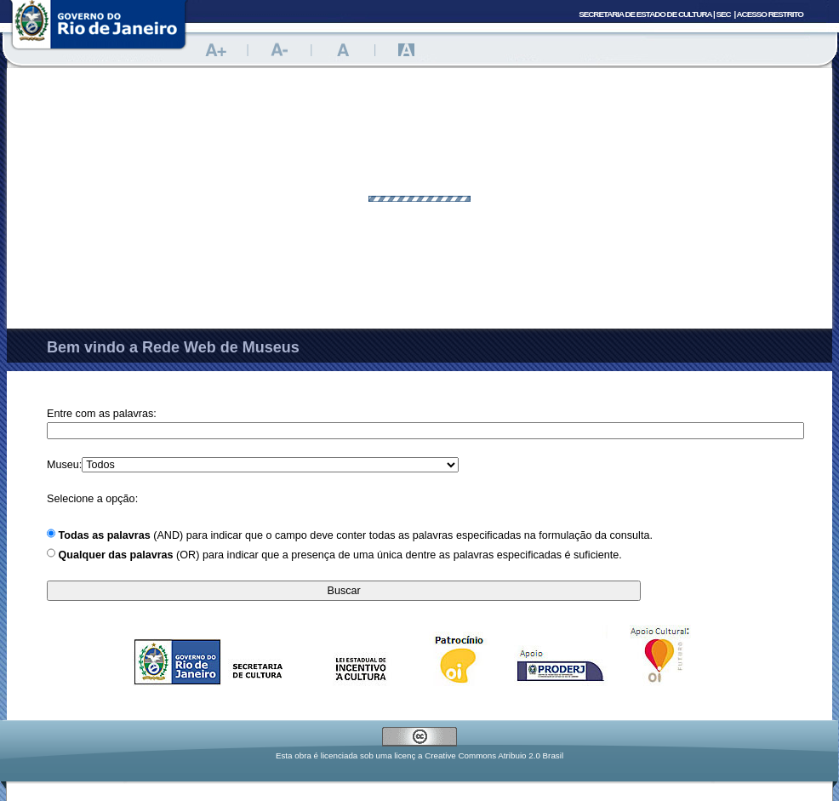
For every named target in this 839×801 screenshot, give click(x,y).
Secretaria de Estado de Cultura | (654, 14)
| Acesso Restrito (768, 14)
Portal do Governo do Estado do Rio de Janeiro (98, 30)
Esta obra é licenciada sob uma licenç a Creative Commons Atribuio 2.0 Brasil (419, 755)
